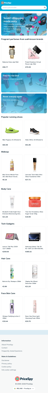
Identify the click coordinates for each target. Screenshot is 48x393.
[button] (24, 389)
